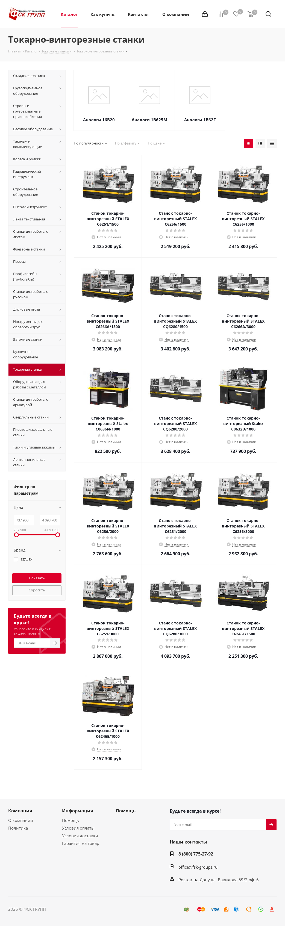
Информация (77, 811)
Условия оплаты (78, 828)
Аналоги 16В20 (99, 119)
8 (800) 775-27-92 (195, 854)
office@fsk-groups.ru (198, 867)
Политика (18, 828)
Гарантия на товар (80, 843)
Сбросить (37, 590)
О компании (20, 820)
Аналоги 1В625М (149, 119)
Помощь (70, 820)
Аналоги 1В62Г (200, 119)
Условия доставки (80, 835)
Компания (20, 811)
